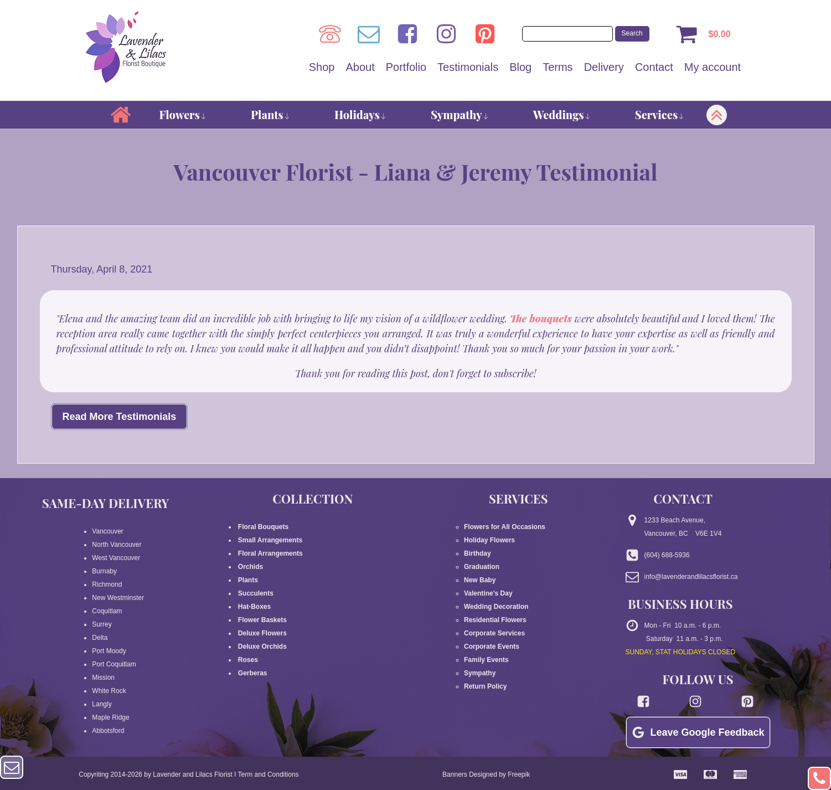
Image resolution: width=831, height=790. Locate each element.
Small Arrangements (270, 540)
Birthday (477, 553)
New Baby (479, 580)
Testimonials (467, 67)
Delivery (604, 67)
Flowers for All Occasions (504, 527)
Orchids (250, 567)
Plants (270, 114)
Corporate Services (494, 633)
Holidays (360, 114)
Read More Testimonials (120, 416)
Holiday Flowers (489, 540)
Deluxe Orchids (262, 646)
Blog (520, 67)
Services (660, 114)
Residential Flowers (495, 620)
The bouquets (542, 318)
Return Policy (485, 686)
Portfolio (406, 67)
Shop (322, 67)
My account (712, 67)
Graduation (481, 567)
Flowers (183, 114)
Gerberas (252, 673)
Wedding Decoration (496, 607)
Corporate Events (491, 646)
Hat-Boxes (254, 607)
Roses (248, 660)
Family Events (486, 660)
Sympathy (460, 114)
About (359, 67)
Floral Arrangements (271, 553)
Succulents (256, 593)
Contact (654, 67)
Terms (557, 67)
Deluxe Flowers (262, 633)
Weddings (562, 114)
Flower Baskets (262, 620)
